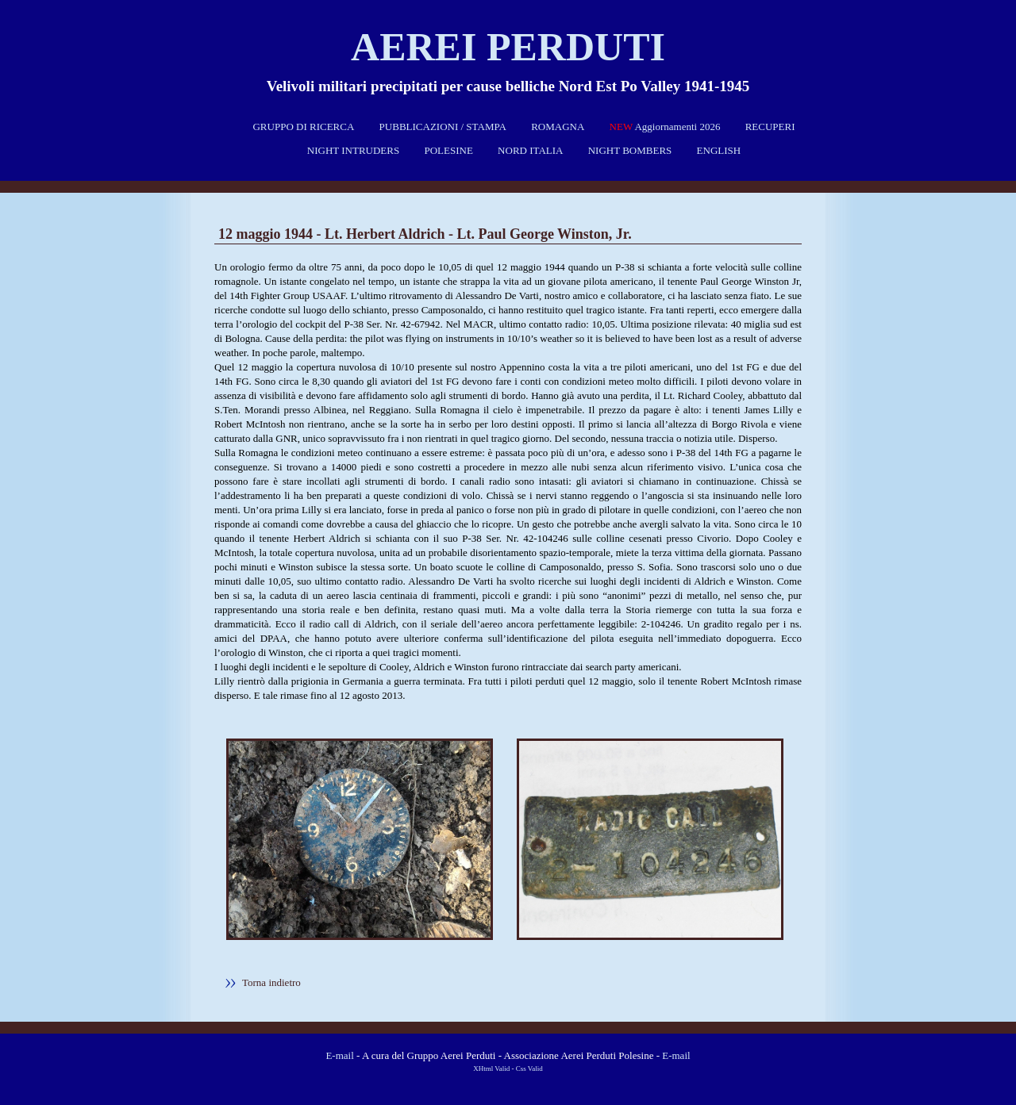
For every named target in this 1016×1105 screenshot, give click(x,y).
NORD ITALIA (530, 150)
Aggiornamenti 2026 (665, 126)
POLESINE (448, 150)
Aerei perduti (508, 47)
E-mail (339, 1055)
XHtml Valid (491, 1068)
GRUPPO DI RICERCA (303, 126)
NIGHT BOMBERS (630, 150)
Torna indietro (271, 982)
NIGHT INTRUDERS (353, 150)
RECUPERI (770, 126)
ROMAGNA (557, 126)
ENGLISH (719, 150)
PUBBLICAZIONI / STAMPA (442, 126)
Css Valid (529, 1068)
